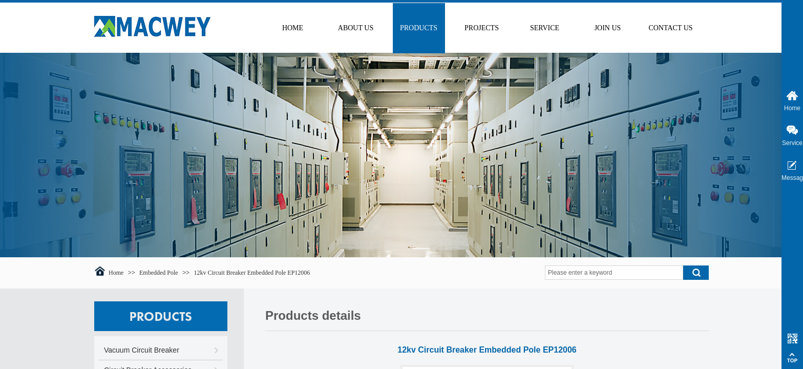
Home (116, 272)
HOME (292, 28)
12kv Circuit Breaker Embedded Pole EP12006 (252, 272)
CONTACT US (670, 28)
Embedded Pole (158, 272)
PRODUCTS (418, 28)
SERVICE (544, 28)
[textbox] (614, 272)
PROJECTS (481, 28)
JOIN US (608, 28)
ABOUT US (355, 28)
